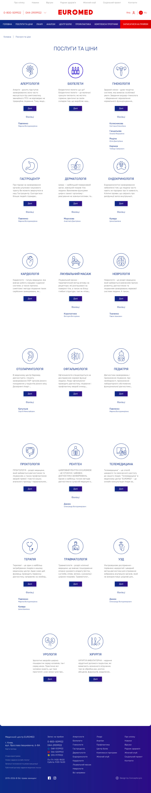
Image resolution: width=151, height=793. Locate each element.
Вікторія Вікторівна (75, 314)
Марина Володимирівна (30, 124)
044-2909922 (33, 12)
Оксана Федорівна (119, 132)
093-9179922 (57, 755)
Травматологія (75, 559)
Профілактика (83, 24)
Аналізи (50, 24)
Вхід (128, 12)
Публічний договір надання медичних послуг (23, 768)
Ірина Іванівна (121, 219)
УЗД (121, 559)
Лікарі (39, 24)
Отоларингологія (29, 369)
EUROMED (75, 12)
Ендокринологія (121, 179)
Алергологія (30, 83)
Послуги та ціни (24, 24)
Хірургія (96, 654)
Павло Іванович (121, 314)
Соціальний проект (112, 2)
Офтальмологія (75, 369)
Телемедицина (121, 464)
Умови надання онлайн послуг (17, 760)
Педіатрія (121, 369)
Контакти (132, 2)
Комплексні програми (106, 24)
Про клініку (19, 2)
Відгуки (49, 2)
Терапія (30, 559)
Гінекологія (121, 83)
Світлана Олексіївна (119, 124)
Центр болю (65, 24)
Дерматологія (75, 179)
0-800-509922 (12, 12)
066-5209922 (57, 752)
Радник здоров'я (68, 2)
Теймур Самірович (121, 147)
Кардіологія (30, 274)
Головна (7, 24)
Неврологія (121, 274)
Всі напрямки (79, 772)
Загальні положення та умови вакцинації (21, 764)
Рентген (75, 464)
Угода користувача (12, 756)
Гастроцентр (30, 179)
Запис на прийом (55, 737)
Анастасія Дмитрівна (75, 219)
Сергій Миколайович (30, 409)
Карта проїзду (10, 749)
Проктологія (30, 464)
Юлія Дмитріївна (119, 139)
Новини (35, 2)
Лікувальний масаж (75, 274)
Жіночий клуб (89, 2)
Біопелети (75, 83)
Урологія (50, 654)
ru (145, 13)
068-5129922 (57, 748)
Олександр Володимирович (75, 505)
